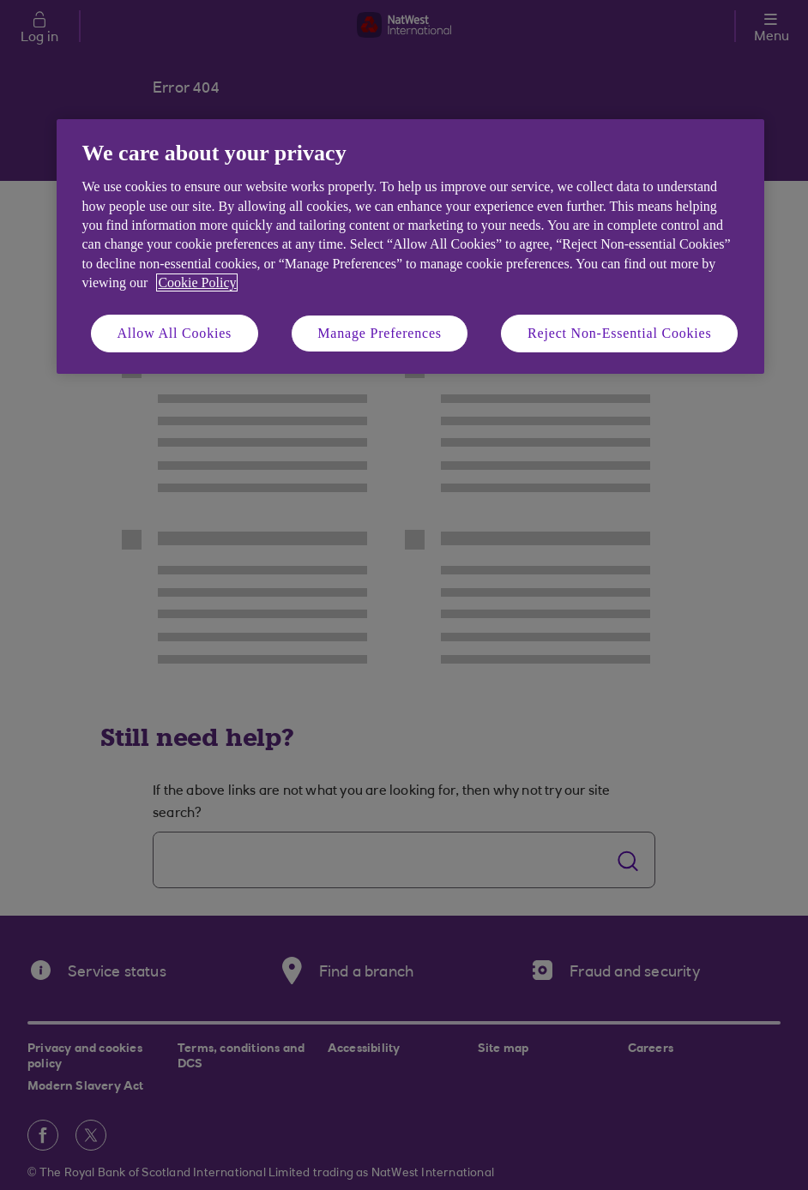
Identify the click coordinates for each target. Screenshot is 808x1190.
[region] (410, 246)
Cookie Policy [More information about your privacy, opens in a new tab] (197, 282)
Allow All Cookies (175, 333)
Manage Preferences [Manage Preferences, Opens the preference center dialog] (379, 333)
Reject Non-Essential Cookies (619, 333)
